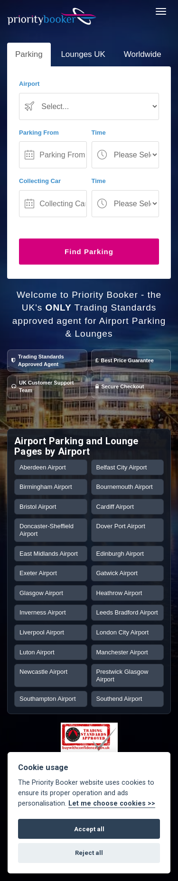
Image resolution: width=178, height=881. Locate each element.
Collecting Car (40, 181)
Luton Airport (37, 652)
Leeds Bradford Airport (127, 612)
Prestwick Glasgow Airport (122, 675)
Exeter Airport (38, 573)
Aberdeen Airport (42, 467)
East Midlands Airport (48, 553)
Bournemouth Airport (124, 486)
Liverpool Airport (41, 632)
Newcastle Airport (43, 671)
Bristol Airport (37, 506)
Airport (29, 84)
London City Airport (122, 632)
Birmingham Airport (45, 486)
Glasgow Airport (41, 593)
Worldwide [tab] (142, 54)
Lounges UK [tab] (83, 54)
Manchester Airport (122, 652)
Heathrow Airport (119, 593)
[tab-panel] (89, 173)
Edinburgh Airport (120, 553)
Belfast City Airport (121, 467)
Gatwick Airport (117, 573)
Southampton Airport (47, 698)
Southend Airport (119, 698)
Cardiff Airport (115, 506)
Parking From (39, 132)
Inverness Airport (42, 612)
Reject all (89, 852)
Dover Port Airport (120, 526)
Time (99, 132)
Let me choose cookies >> (111, 803)
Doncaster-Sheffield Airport (46, 530)
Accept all (89, 829)
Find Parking (89, 252)
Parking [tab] (29, 54)
